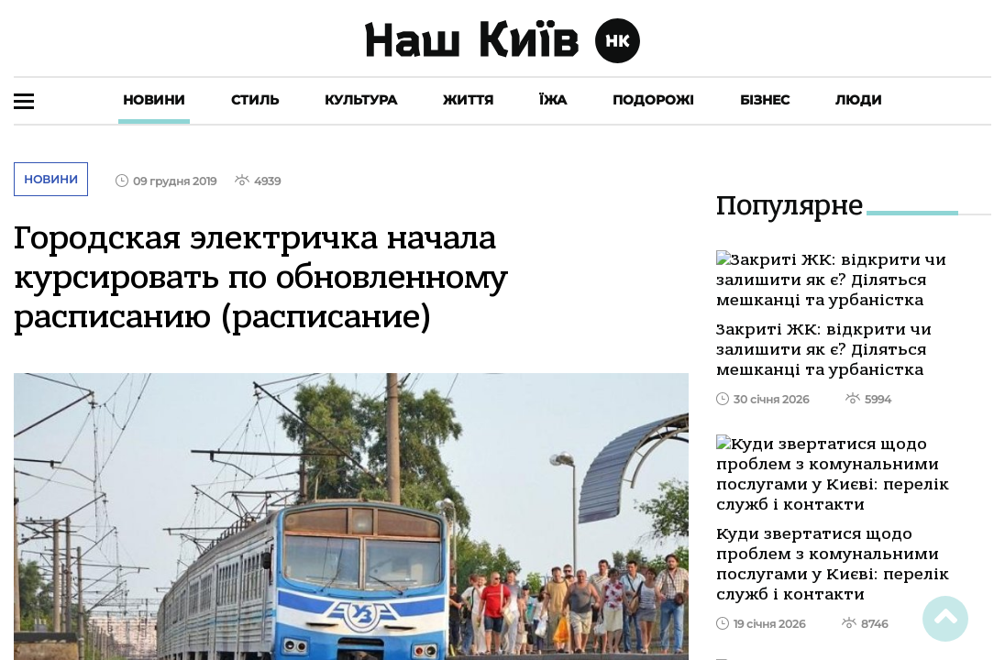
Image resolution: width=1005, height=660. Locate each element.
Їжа (553, 100)
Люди (858, 100)
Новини (154, 100)
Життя (468, 100)
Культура (361, 100)
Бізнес (765, 100)
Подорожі (653, 100)
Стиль (255, 100)
